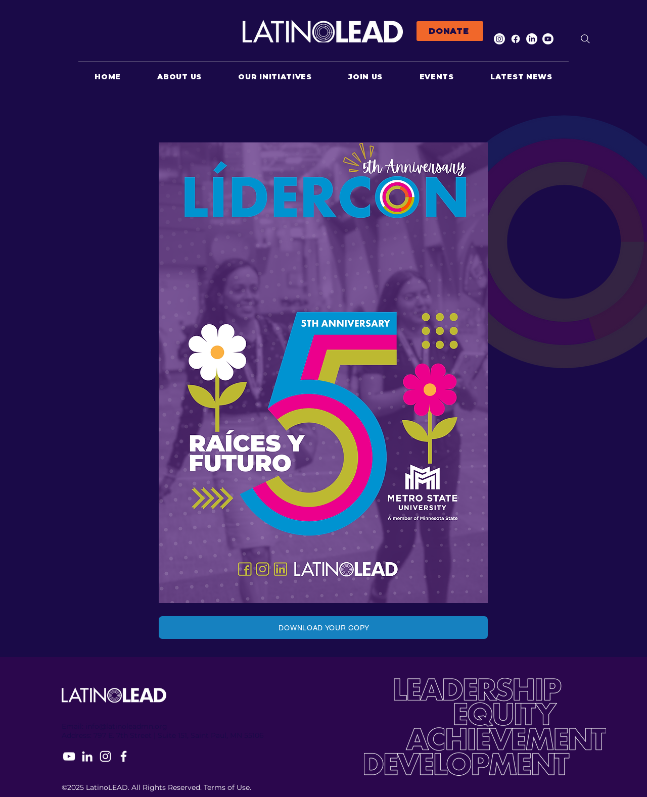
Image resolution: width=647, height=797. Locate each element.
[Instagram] (499, 38)
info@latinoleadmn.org (126, 726)
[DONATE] (450, 31)
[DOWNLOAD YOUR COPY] (323, 627)
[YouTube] (69, 756)
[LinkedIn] (531, 38)
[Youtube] (547, 38)
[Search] (585, 38)
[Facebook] (515, 38)
